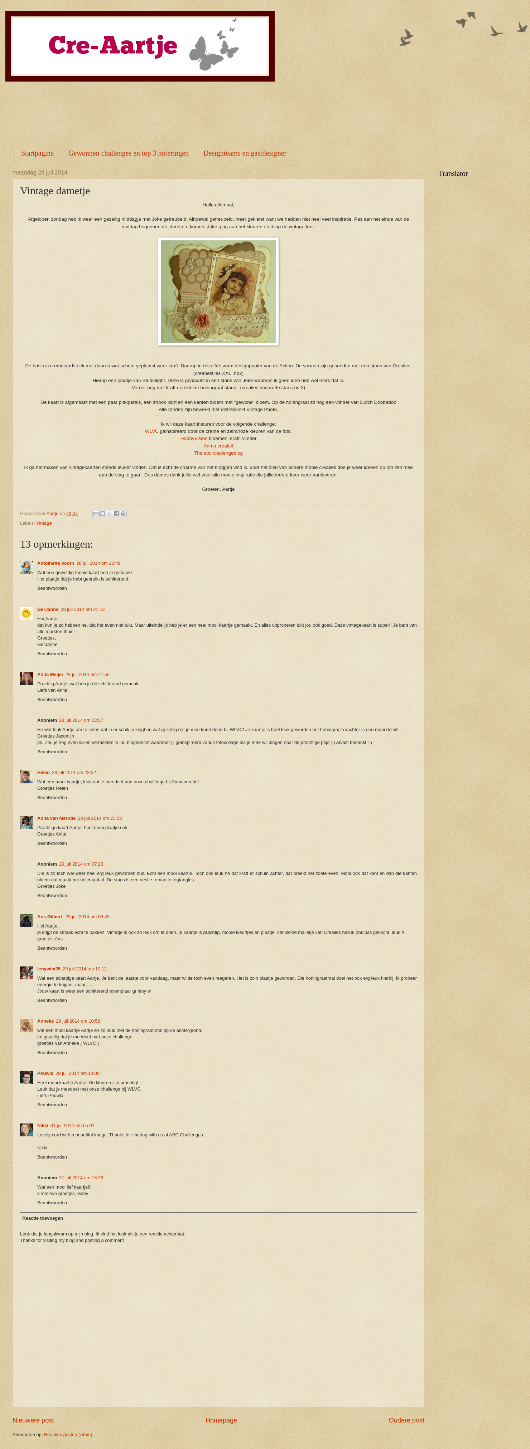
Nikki (42, 1125)
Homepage (221, 1420)
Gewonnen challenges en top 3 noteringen (128, 153)
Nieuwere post (33, 1420)
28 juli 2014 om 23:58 (100, 818)
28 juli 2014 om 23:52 (74, 772)
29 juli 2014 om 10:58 (78, 1021)
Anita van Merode (56, 818)
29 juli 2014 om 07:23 (81, 864)
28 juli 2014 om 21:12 (83, 609)
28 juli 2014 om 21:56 (88, 674)
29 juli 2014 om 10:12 (85, 968)
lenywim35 (49, 968)
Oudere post (406, 1420)
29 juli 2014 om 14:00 (78, 1073)
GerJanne (47, 609)
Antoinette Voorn (55, 563)
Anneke (45, 1021)
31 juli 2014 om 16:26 (81, 1177)
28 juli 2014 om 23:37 (81, 720)
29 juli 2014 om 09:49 (88, 916)
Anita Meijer (50, 674)
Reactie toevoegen (42, 1218)
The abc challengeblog (218, 453)
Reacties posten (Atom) (68, 1434)
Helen (43, 772)
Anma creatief (218, 446)
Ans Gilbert (50, 916)
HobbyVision (194, 438)
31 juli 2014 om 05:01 (72, 1125)
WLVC (152, 431)
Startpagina (37, 153)
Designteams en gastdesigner (244, 153)
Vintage (44, 523)
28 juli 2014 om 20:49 (98, 563)
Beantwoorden (52, 588)
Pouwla (45, 1073)
